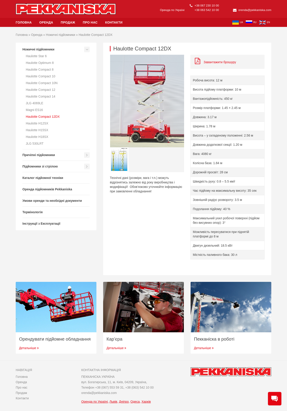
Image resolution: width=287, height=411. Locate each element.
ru (251, 22)
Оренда (46, 22)
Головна (24, 22)
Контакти (113, 22)
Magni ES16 (34, 110)
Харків (146, 401)
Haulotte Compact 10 (40, 76)
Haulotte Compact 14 (40, 96)
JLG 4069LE (34, 103)
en (264, 22)
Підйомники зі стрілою (40, 166)
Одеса (135, 401)
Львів (113, 401)
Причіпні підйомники (38, 155)
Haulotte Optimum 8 (40, 63)
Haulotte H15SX (37, 130)
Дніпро (124, 401)
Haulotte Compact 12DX (43, 116)
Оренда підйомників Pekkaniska (47, 189)
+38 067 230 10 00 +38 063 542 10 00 (204, 8)
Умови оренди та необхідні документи (52, 200)
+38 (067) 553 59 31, (110, 387)
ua (237, 22)
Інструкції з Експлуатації (41, 223)
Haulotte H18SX (37, 137)
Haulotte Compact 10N (42, 83)
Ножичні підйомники (60, 35)
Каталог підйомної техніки (42, 178)
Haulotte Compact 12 (40, 89)
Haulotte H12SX (37, 123)
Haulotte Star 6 (36, 56)
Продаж (68, 22)
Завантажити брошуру (215, 62)
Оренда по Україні (94, 401)
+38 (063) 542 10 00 (139, 387)
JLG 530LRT (34, 143)
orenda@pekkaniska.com (252, 10)
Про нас (90, 22)
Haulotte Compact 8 (40, 69)
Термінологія (32, 212)
